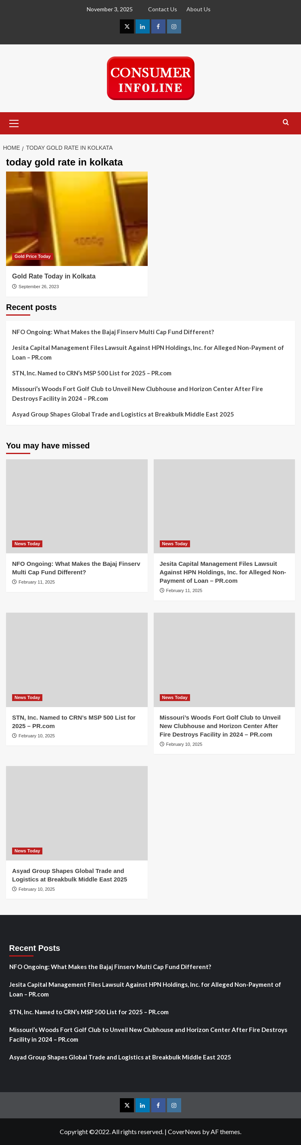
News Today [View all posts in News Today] (27, 543)
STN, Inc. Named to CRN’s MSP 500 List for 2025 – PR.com (91, 373)
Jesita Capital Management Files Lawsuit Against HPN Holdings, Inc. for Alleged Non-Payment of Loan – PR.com (148, 352)
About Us (198, 9)
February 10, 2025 (37, 735)
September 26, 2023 (39, 286)
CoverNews (184, 1131)
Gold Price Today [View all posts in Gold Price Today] (33, 256)
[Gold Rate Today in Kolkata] (77, 219)
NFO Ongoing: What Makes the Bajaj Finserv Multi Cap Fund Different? (113, 331)
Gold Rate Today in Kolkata (54, 276)
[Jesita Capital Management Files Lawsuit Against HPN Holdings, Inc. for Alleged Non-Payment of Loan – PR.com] (224, 506)
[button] (14, 122)
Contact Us (162, 9)
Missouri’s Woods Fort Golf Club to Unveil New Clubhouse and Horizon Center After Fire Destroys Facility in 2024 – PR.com (137, 393)
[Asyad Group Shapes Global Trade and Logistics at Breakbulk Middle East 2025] (77, 813)
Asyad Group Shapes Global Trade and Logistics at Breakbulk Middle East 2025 (123, 414)
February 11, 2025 (37, 582)
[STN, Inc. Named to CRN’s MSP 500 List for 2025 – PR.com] (77, 660)
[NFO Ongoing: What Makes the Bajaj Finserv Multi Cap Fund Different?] (77, 506)
